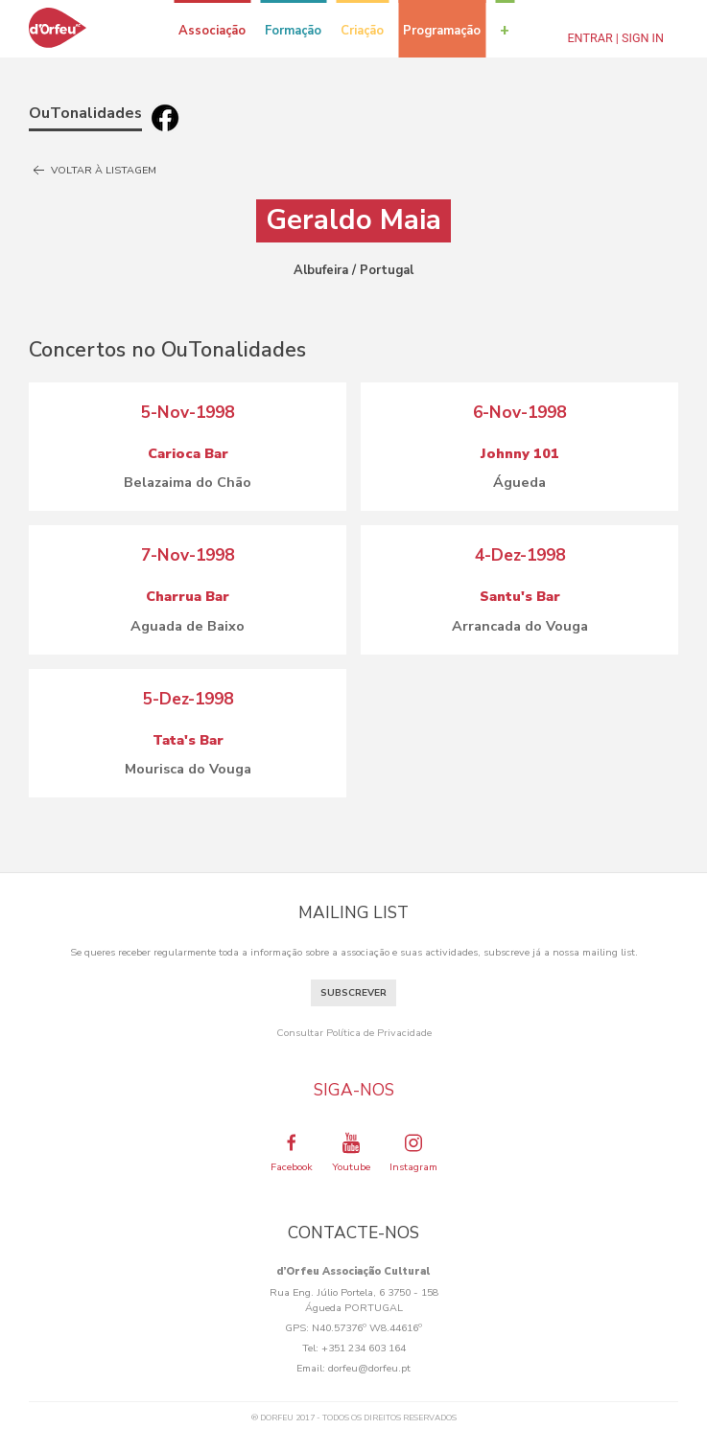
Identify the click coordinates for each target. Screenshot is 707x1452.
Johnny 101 (520, 453)
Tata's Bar (188, 739)
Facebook (292, 1152)
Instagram (413, 1152)
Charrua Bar (187, 596)
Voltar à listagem (92, 170)
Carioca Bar (188, 453)
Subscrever (353, 993)
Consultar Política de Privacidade (354, 1033)
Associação (212, 30)
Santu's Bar (520, 596)
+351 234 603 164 (363, 1348)
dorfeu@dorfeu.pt (369, 1368)
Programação (442, 30)
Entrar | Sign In (615, 38)
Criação (362, 30)
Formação (293, 30)
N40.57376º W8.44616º (367, 1328)
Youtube (351, 1152)
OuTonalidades (85, 113)
